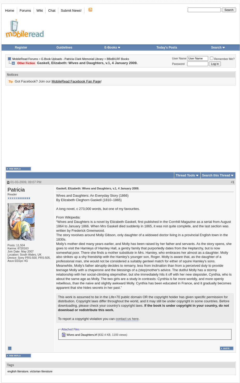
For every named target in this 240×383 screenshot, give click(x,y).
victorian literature (41, 371)
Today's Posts (166, 47)
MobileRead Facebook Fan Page (76, 81)
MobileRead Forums (25, 58)
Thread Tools (185, 175)
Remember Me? (222, 58)
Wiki (40, 10)
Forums (25, 10)
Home (9, 10)
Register (21, 47)
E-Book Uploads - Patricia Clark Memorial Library (72, 58)
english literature (18, 371)
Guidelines (64, 47)
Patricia (16, 190)
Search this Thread (216, 175)
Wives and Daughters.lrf (82, 334)
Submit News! (71, 10)
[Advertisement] (112, 126)
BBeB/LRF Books (118, 58)
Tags (10, 365)
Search (218, 47)
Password (178, 63)
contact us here (127, 319)
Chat (51, 10)
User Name (179, 58)
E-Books (112, 47)
